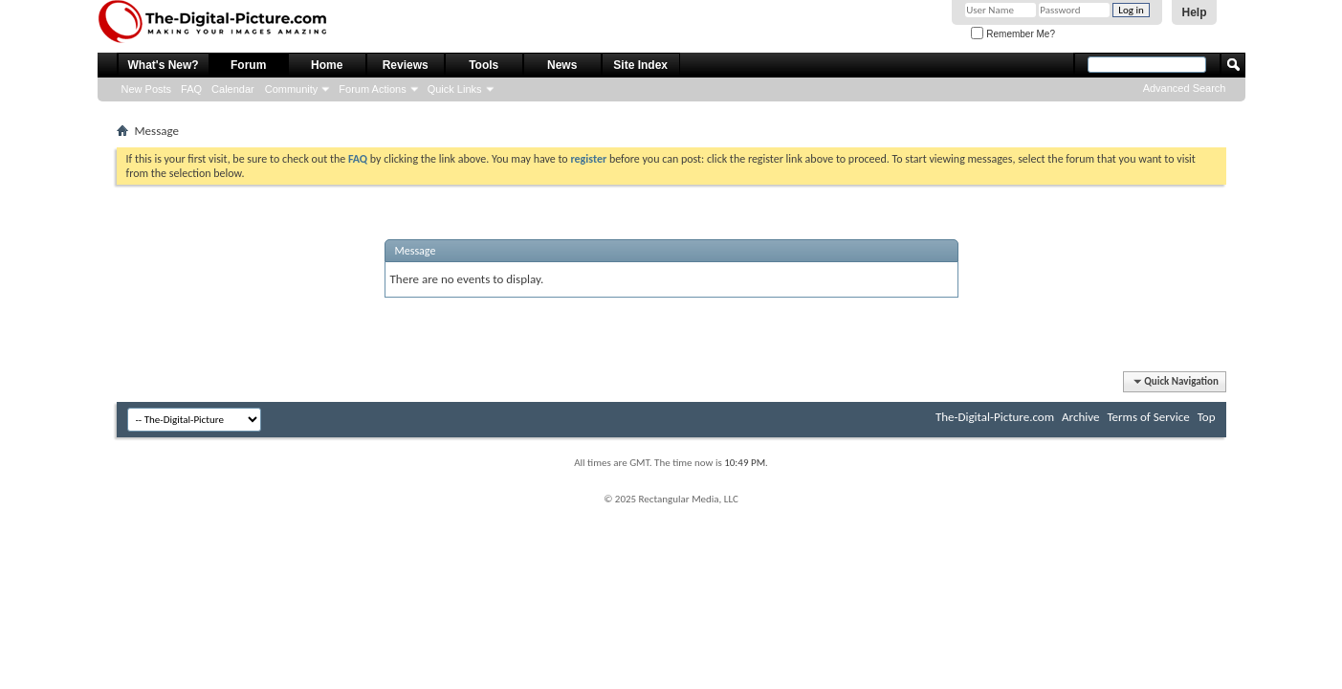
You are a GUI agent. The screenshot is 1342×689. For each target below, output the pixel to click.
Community (292, 89)
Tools (483, 65)
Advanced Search (1184, 88)
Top (1207, 417)
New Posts (146, 89)
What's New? (163, 65)
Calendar (232, 89)
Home (326, 65)
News (562, 65)
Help (1193, 12)
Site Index (640, 65)
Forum (248, 65)
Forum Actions (372, 89)
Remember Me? (1012, 34)
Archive (1080, 417)
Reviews (406, 65)
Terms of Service (1148, 417)
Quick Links (455, 89)
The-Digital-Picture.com (994, 417)
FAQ (191, 89)
